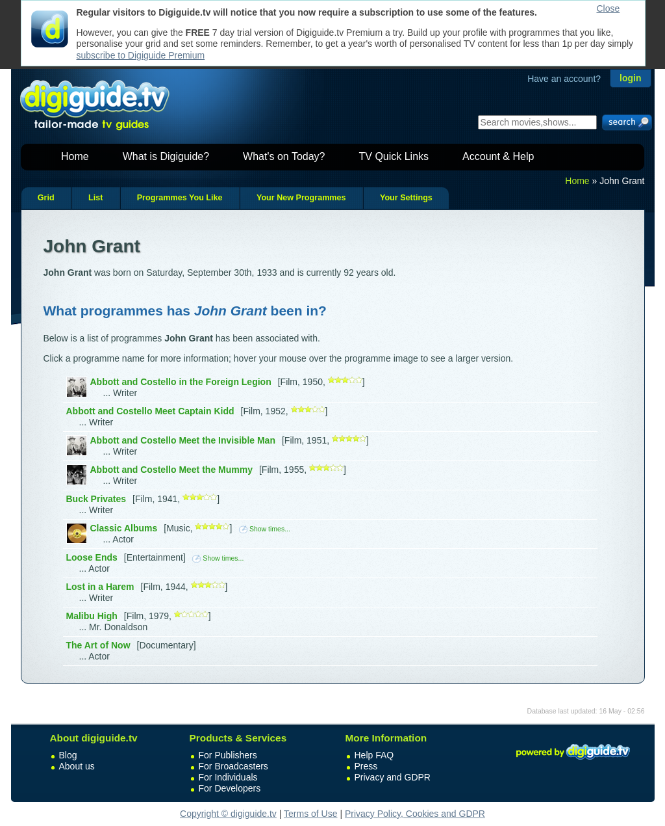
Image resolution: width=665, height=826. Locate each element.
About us (77, 766)
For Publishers (228, 755)
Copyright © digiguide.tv (228, 813)
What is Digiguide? (166, 156)
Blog (68, 755)
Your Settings (406, 197)
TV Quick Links (393, 156)
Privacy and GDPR (393, 777)
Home (75, 156)
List (95, 197)
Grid (46, 197)
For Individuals (228, 777)
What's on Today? (284, 156)
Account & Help (498, 156)
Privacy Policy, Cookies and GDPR (415, 813)
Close (608, 8)
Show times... (264, 529)
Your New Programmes (301, 197)
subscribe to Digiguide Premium (141, 55)
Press (366, 766)
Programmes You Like (180, 197)
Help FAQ (374, 755)
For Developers (230, 788)
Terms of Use (310, 813)
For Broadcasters (233, 766)
